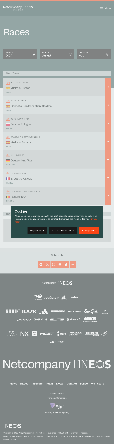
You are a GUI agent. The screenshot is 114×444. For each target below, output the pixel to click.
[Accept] (89, 230)
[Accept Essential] (63, 230)
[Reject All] (37, 230)
